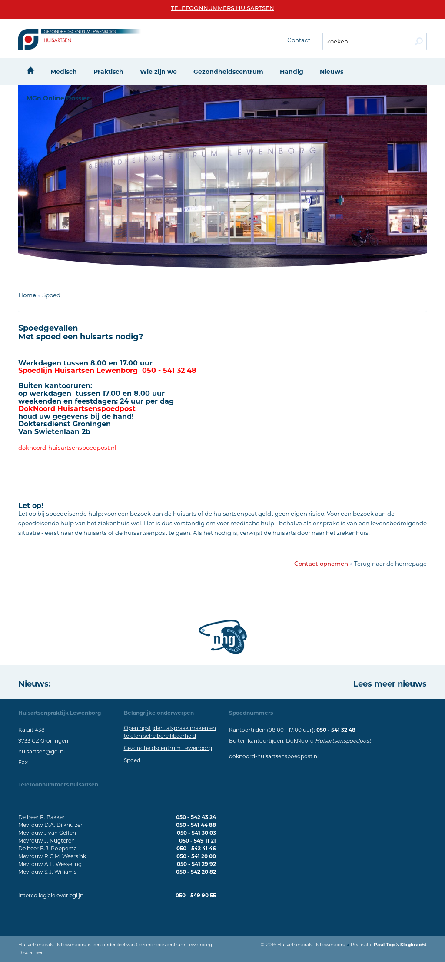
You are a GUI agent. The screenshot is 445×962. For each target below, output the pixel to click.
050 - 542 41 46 (196, 848)
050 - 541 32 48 (335, 729)
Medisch (63, 72)
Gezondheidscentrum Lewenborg (168, 748)
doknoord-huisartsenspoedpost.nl (274, 756)
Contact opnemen (321, 564)
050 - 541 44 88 (196, 825)
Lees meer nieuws (390, 684)
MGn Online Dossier (58, 98)
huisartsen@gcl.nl (41, 751)
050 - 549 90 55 (196, 895)
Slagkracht (413, 945)
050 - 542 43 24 (196, 817)
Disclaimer (30, 952)
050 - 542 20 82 (196, 872)
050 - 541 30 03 (196, 832)
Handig (291, 72)
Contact (298, 39)
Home (27, 296)
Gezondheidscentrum (228, 72)
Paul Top (384, 945)
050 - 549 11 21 (197, 840)
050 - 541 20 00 (196, 856)
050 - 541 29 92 (196, 864)
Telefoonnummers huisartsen (222, 8)
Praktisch (108, 72)
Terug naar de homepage (390, 563)
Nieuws (331, 72)
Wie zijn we (158, 72)
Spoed (132, 760)
